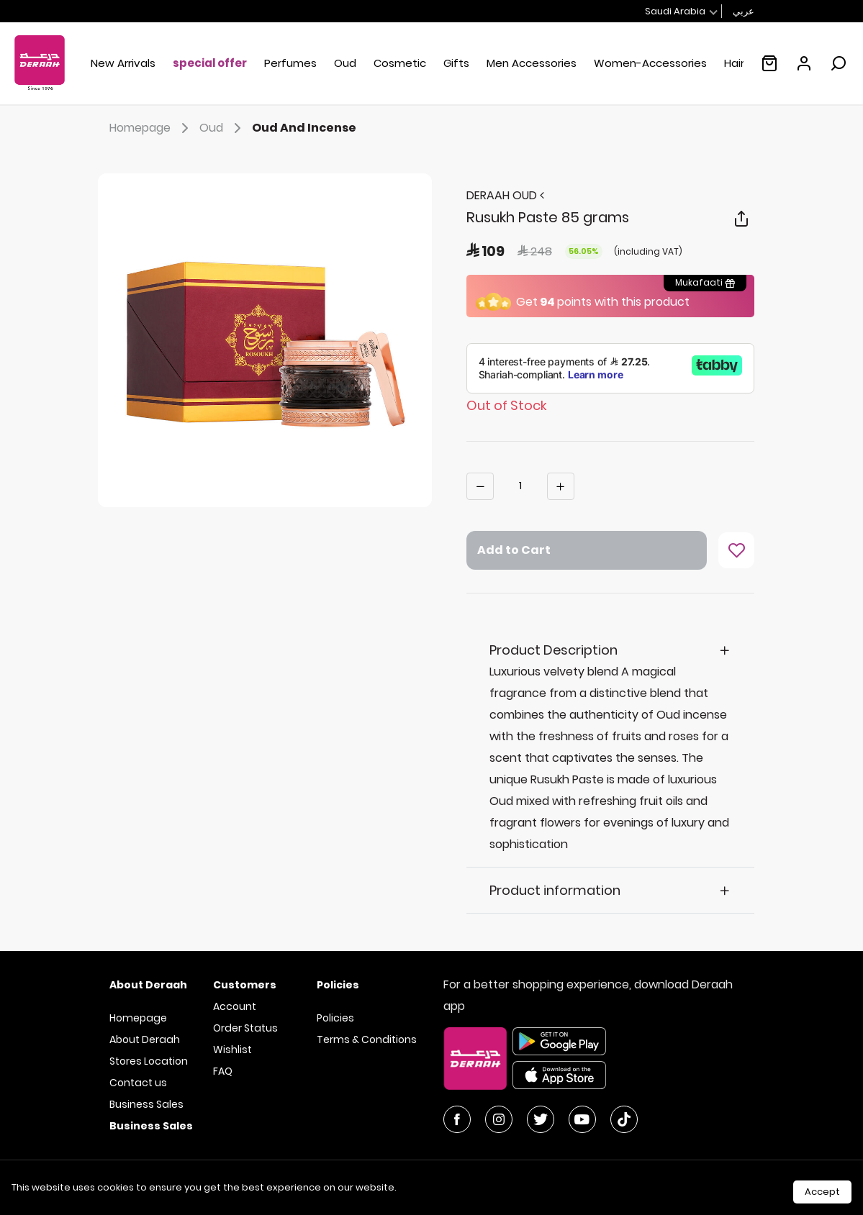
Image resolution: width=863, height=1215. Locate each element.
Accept (822, 1191)
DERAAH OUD (505, 195)
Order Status (245, 1028)
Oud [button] (345, 62)
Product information (554, 890)
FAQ (222, 1071)
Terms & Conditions (367, 1039)
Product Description (553, 650)
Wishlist (232, 1049)
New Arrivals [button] (123, 62)
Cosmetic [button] (400, 62)
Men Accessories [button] (532, 62)
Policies (335, 1018)
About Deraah (144, 1039)
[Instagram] (498, 1119)
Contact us (138, 1082)
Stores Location (148, 1061)
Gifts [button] (456, 62)
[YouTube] (582, 1119)
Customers (244, 985)
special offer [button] (210, 62)
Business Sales (146, 1104)
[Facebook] (457, 1119)
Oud (222, 128)
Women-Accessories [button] (650, 62)
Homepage (151, 128)
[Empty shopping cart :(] (769, 63)
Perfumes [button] (290, 62)
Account (234, 1006)
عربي (743, 11)
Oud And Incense (304, 127)
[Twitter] (540, 1119)
